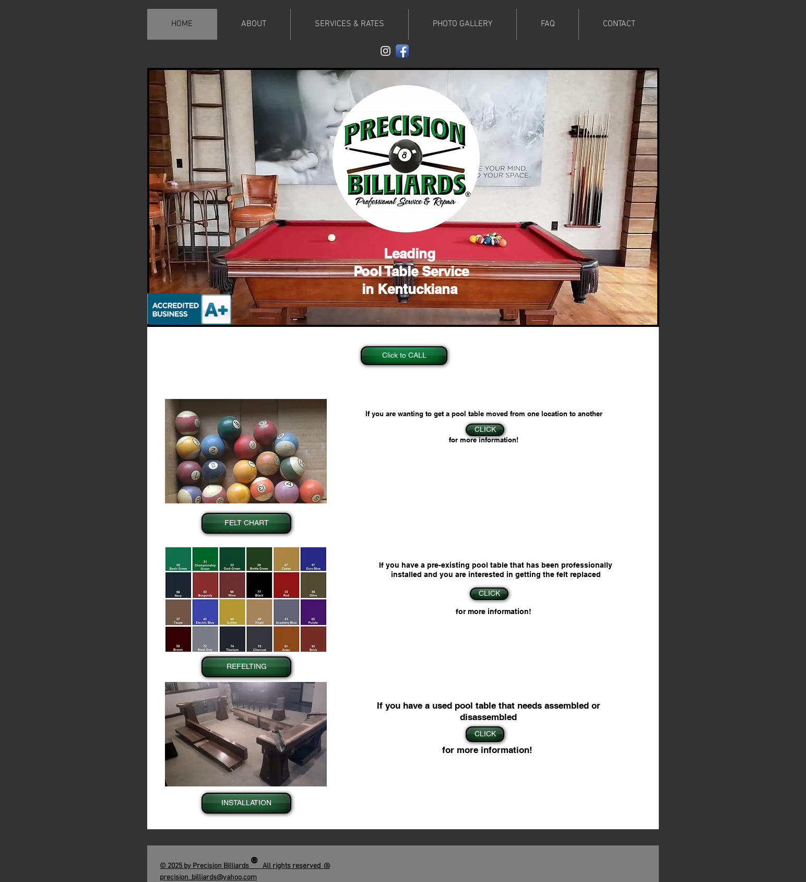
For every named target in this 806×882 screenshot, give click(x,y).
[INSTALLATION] (246, 803)
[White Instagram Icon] (385, 50)
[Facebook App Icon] (402, 50)
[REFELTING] (246, 666)
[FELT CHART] (246, 523)
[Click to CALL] (404, 355)
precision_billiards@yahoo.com (208, 877)
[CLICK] (489, 593)
